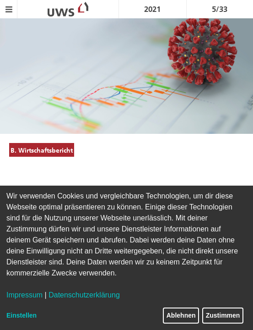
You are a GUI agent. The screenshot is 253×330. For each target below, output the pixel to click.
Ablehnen (181, 315)
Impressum (24, 295)
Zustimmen (223, 315)
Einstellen (21, 315)
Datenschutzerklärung (84, 295)
